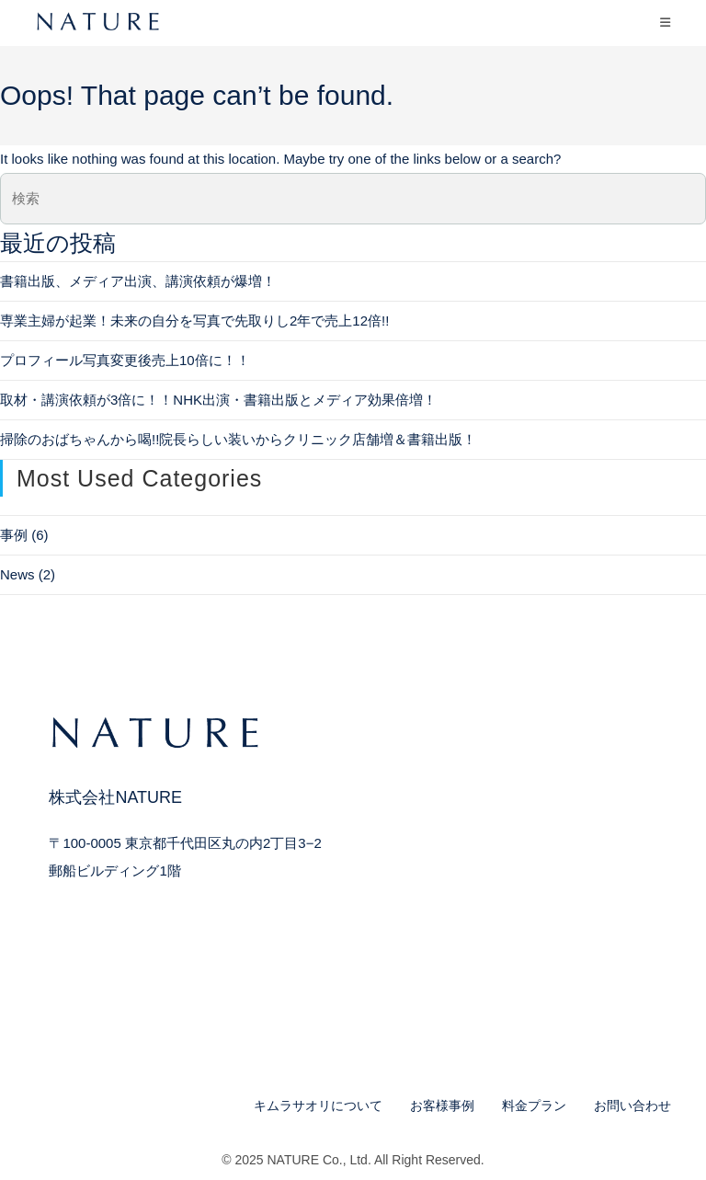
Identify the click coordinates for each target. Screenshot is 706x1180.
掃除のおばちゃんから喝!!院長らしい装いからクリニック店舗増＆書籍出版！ (238, 439)
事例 (14, 535)
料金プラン (534, 1105)
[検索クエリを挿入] (353, 198)
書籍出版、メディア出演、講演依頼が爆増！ (138, 281)
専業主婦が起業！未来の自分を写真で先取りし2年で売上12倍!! (194, 320)
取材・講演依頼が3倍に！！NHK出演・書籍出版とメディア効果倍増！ (218, 399)
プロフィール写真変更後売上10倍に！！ (125, 360)
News (17, 574)
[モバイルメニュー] (665, 22)
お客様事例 (442, 1105)
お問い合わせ (632, 1105)
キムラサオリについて (318, 1105)
